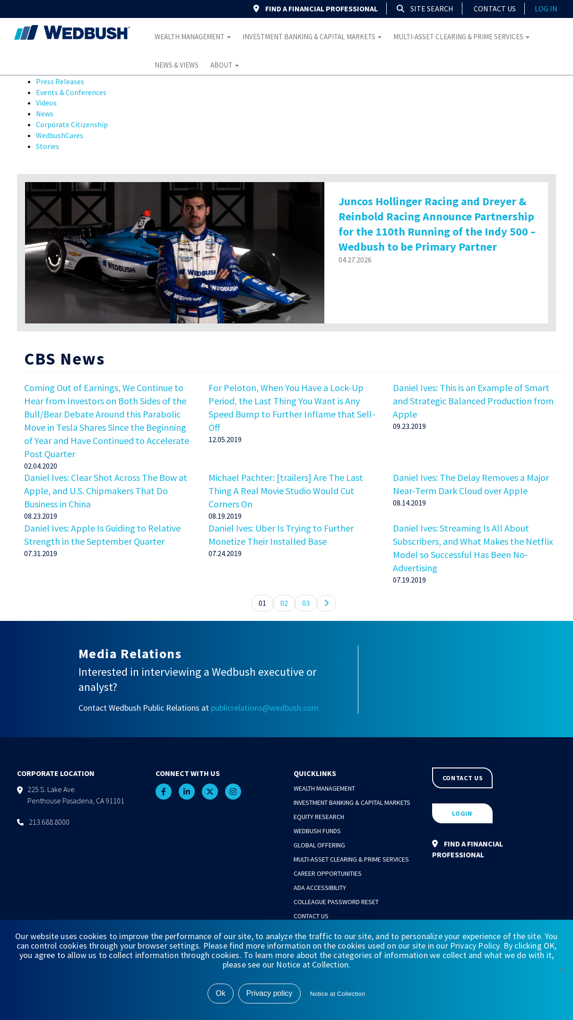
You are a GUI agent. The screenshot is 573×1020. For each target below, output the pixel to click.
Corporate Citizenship (72, 124)
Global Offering (319, 845)
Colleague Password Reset (336, 902)
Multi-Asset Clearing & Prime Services (461, 36)
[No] (561, 970)
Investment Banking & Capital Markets (312, 36)
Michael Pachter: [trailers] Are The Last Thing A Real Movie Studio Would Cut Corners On (285, 490)
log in (546, 8)
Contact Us (495, 8)
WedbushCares (59, 135)
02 (284, 603)
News (44, 113)
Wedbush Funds (317, 831)
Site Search (425, 8)
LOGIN (462, 813)
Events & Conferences (71, 92)
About (224, 65)
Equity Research (319, 816)
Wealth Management (193, 36)
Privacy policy (269, 993)
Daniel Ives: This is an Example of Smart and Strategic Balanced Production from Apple (473, 401)
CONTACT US (463, 778)
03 (306, 603)
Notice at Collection (337, 993)
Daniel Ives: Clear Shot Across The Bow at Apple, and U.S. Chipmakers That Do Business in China (105, 490)
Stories (47, 146)
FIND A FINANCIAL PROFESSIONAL (315, 8)
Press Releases (60, 81)
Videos (46, 102)
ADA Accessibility (320, 887)
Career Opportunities (328, 873)
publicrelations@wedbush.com (265, 707)
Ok (220, 993)
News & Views (177, 65)
